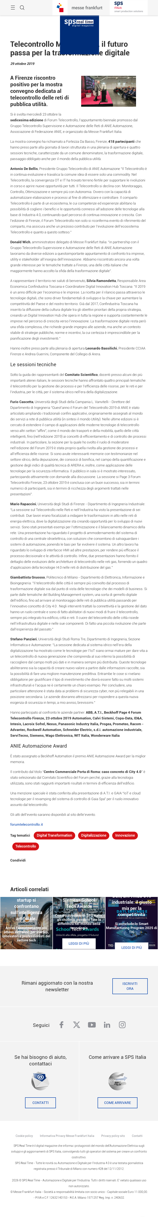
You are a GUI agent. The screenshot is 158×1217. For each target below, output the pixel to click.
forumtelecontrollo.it (26, 825)
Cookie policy (24, 1136)
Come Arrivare (117, 1103)
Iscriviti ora (129, 986)
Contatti (40, 1103)
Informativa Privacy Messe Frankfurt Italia (67, 1136)
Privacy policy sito (113, 1136)
